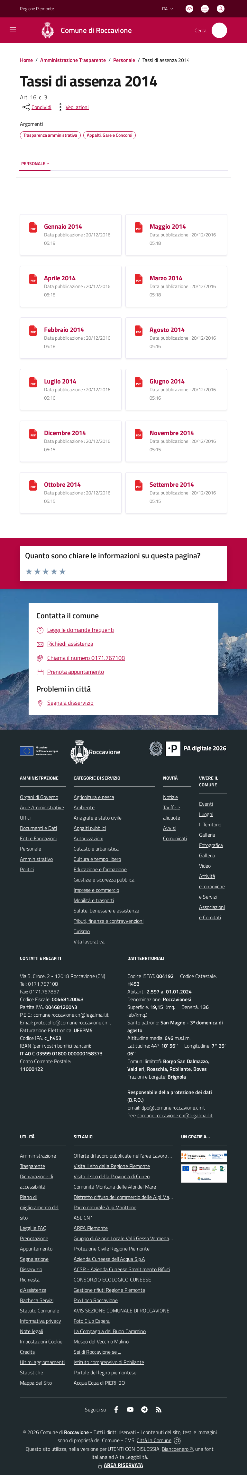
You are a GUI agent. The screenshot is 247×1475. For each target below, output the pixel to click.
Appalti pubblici (90, 828)
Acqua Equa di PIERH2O (99, 1383)
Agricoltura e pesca (94, 797)
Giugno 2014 (167, 381)
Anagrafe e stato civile (98, 818)
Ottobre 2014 (62, 484)
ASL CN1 (83, 1217)
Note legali (31, 1331)
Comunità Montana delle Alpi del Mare (115, 1187)
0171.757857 (44, 991)
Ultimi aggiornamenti (42, 1362)
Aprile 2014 (60, 278)
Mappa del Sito (36, 1383)
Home (26, 60)
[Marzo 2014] (138, 278)
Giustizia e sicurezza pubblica (104, 879)
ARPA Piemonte (91, 1228)
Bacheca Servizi (36, 1300)
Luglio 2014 (60, 381)
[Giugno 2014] (138, 381)
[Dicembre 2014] (33, 433)
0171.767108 (43, 984)
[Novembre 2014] (138, 433)
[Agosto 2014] (138, 330)
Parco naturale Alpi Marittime (105, 1207)
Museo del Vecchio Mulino (101, 1341)
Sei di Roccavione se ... (97, 1352)
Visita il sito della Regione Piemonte (112, 1166)
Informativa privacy (40, 1321)
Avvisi (169, 828)
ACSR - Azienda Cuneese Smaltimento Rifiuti (122, 1269)
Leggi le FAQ (33, 1228)
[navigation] (13, 30)
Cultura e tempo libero (97, 859)
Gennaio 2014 (63, 226)
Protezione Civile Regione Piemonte (112, 1248)
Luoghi (206, 814)
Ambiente (84, 807)
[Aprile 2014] (33, 278)
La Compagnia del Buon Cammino (110, 1331)
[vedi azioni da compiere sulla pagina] (72, 107)
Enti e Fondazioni (38, 838)
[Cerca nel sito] (219, 30)
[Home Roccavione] (83, 30)
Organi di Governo (39, 797)
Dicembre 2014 (65, 433)
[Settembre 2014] (138, 485)
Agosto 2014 (167, 329)
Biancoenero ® (177, 1449)
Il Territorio (210, 824)
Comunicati (175, 838)
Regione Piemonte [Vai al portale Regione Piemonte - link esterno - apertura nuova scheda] (37, 8)
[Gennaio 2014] (33, 227)
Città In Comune (154, 1440)
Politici (27, 869)
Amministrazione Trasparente (73, 60)
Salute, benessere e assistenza (106, 910)
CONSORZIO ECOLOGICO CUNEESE (112, 1279)
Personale (124, 60)
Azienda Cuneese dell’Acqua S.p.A (109, 1259)
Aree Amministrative (42, 807)
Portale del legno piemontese (105, 1372)
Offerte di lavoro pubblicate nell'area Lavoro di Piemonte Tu (136, 1156)
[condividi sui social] (36, 107)
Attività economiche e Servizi (212, 886)
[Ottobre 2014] (33, 485)
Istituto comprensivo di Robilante (109, 1362)
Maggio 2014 (168, 226)
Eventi (206, 804)
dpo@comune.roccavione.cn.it (173, 1107)
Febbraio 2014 (64, 329)
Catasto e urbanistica (96, 848)
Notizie (170, 797)
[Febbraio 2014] (33, 330)
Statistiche (31, 1372)
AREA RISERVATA (119, 1465)
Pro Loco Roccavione (96, 1300)
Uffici (25, 818)
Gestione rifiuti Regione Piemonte (109, 1290)
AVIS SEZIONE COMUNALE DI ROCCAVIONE (121, 1310)
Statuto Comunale (39, 1310)
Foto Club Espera (92, 1321)
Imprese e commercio (96, 890)
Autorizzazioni (88, 838)
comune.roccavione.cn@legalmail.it (71, 1015)
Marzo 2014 (166, 278)
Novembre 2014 (172, 433)
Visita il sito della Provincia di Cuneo (112, 1176)
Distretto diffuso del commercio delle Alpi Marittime (128, 1197)
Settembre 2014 (172, 484)
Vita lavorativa (89, 941)
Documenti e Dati (38, 828)
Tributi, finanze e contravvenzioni (108, 921)
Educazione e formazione (100, 869)
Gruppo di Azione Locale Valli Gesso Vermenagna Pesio (132, 1238)
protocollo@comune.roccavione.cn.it (72, 1022)
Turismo (82, 931)
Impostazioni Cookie (41, 1341)
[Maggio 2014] (138, 227)
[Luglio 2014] (33, 381)
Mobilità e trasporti (94, 900)
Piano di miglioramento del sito (39, 1207)
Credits (27, 1352)
